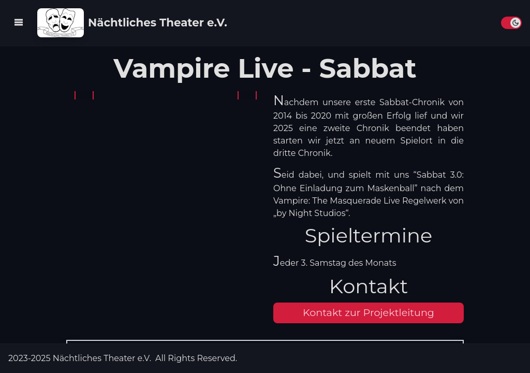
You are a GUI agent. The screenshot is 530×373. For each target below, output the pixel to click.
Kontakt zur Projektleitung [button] (368, 312)
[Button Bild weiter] (247, 95)
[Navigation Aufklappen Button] (18, 22)
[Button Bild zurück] (84, 95)
